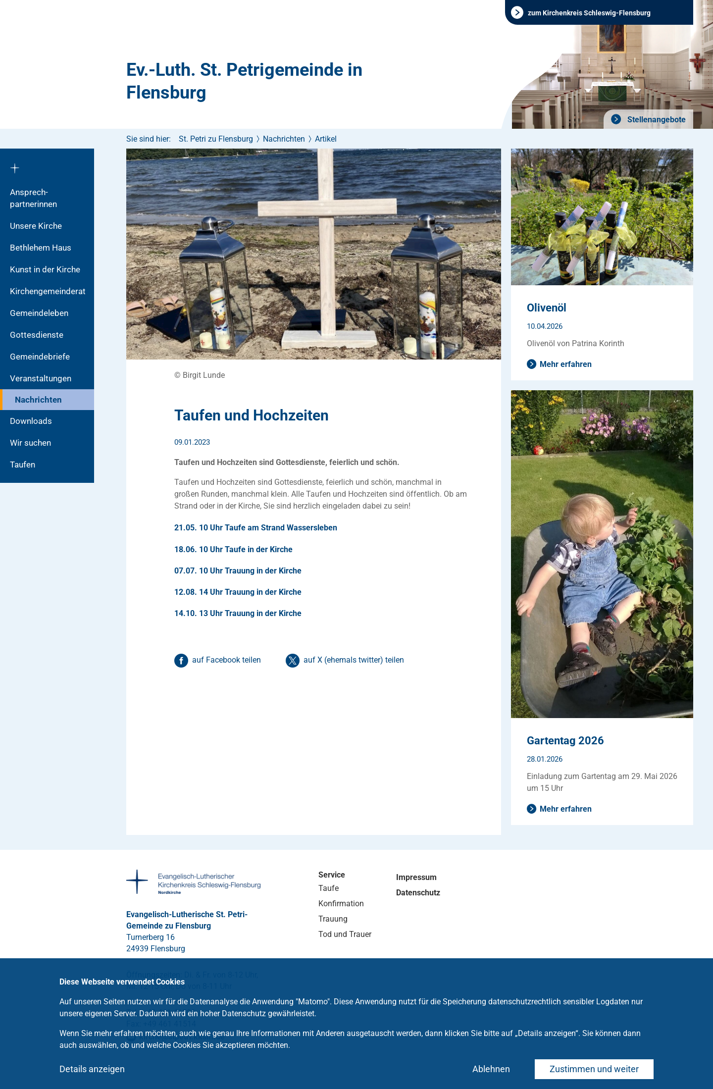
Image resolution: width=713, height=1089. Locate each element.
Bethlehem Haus (40, 248)
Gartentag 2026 (565, 740)
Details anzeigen (92, 1069)
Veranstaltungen (40, 378)
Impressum (416, 877)
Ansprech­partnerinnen (33, 198)
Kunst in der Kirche (45, 269)
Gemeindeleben (39, 313)
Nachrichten (38, 400)
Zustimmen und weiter (594, 1069)
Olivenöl (546, 308)
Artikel (326, 139)
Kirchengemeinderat (48, 291)
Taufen (22, 464)
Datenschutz (418, 892)
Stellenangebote (655, 119)
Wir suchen (30, 443)
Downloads (31, 421)
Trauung (333, 919)
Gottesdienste (36, 335)
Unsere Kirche (36, 226)
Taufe (328, 888)
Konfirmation (341, 903)
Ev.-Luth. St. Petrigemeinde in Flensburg (244, 81)
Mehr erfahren (566, 364)
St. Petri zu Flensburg (216, 139)
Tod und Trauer (344, 934)
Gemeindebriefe (40, 357)
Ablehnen (491, 1069)
